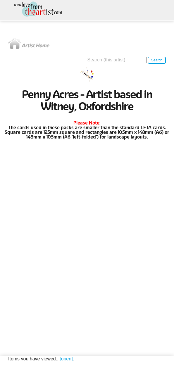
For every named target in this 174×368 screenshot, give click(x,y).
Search (156, 60)
